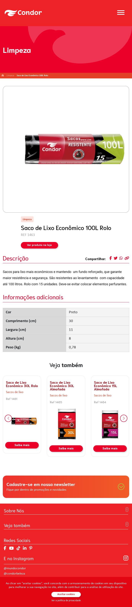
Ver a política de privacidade (66, 600)
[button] (8, 418)
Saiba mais (22, 445)
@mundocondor (15, 568)
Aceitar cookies (66, 594)
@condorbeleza (14, 573)
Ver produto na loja (39, 245)
